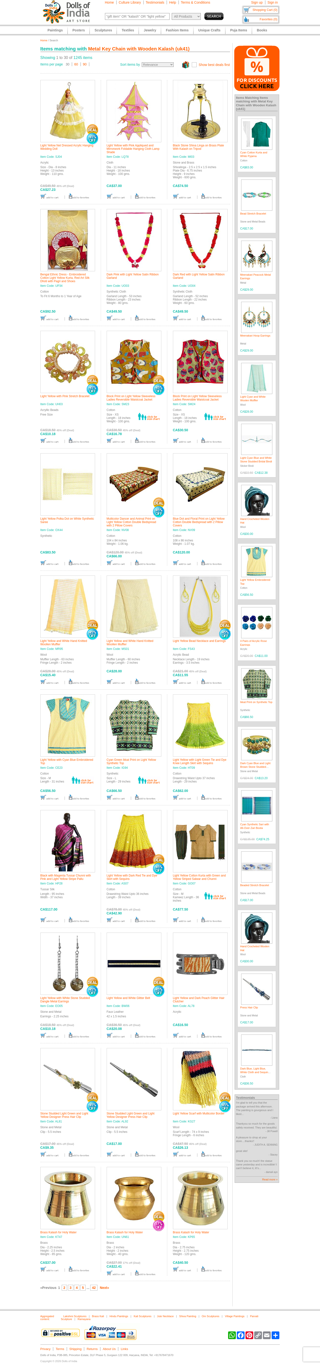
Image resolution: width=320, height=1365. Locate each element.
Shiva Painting (187, 1316)
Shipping (75, 1349)
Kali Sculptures (142, 1316)
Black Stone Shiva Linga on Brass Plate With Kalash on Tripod (198, 147)
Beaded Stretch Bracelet (254, 885)
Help (172, 2)
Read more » (270, 1179)
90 (85, 64)
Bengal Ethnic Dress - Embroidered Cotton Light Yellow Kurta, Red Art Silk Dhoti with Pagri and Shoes (64, 278)
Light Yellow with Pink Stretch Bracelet (64, 396)
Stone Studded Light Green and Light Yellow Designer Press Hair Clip (64, 1115)
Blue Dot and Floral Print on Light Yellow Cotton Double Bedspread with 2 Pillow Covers (199, 522)
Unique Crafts (209, 30)
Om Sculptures (210, 1316)
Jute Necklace (165, 1316)
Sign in (273, 2)
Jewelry (150, 30)
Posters (79, 30)
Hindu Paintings (119, 1316)
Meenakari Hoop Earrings (255, 335)
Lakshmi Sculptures (75, 1316)
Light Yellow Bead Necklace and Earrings (199, 641)
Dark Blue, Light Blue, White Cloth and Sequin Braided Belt (254, 1072)
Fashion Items (177, 30)
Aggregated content (47, 1318)
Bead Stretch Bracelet (253, 213)
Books (262, 30)
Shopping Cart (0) (265, 10)
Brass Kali (98, 1316)
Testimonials (155, 2)
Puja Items (238, 30)
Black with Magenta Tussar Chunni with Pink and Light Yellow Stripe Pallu (65, 877)
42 (94, 1288)
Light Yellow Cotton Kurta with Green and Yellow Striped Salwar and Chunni (199, 877)
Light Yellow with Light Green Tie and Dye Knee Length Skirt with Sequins (199, 761)
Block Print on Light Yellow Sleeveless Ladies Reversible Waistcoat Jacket (131, 398)
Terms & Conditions (195, 2)
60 (76, 64)
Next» (104, 1288)
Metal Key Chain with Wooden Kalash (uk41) (139, 48)
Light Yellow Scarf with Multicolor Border (198, 1113)
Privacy (45, 1349)
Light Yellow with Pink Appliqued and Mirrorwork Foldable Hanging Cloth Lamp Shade (133, 149)
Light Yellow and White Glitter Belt (128, 998)
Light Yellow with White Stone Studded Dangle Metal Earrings (65, 999)
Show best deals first (214, 65)
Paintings (55, 30)
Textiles (128, 30)
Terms (60, 1349)
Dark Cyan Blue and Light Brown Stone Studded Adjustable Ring (255, 767)
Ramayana (84, 1319)
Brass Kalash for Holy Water (58, 1232)
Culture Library (130, 2)
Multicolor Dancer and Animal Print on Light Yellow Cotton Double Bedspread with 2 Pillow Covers (131, 522)
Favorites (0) (268, 19)
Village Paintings (235, 1316)
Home (109, 2)
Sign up (256, 2)
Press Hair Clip (249, 1007)
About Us (109, 1349)
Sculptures (103, 30)
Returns (92, 1349)
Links (124, 1349)
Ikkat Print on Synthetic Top (256, 702)
